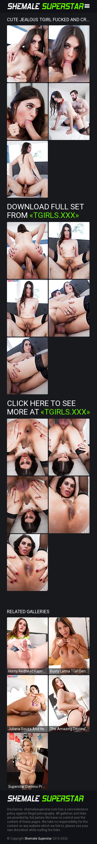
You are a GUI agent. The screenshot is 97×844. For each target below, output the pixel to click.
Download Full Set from (45, 211)
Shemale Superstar (38, 838)
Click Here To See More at (48, 407)
